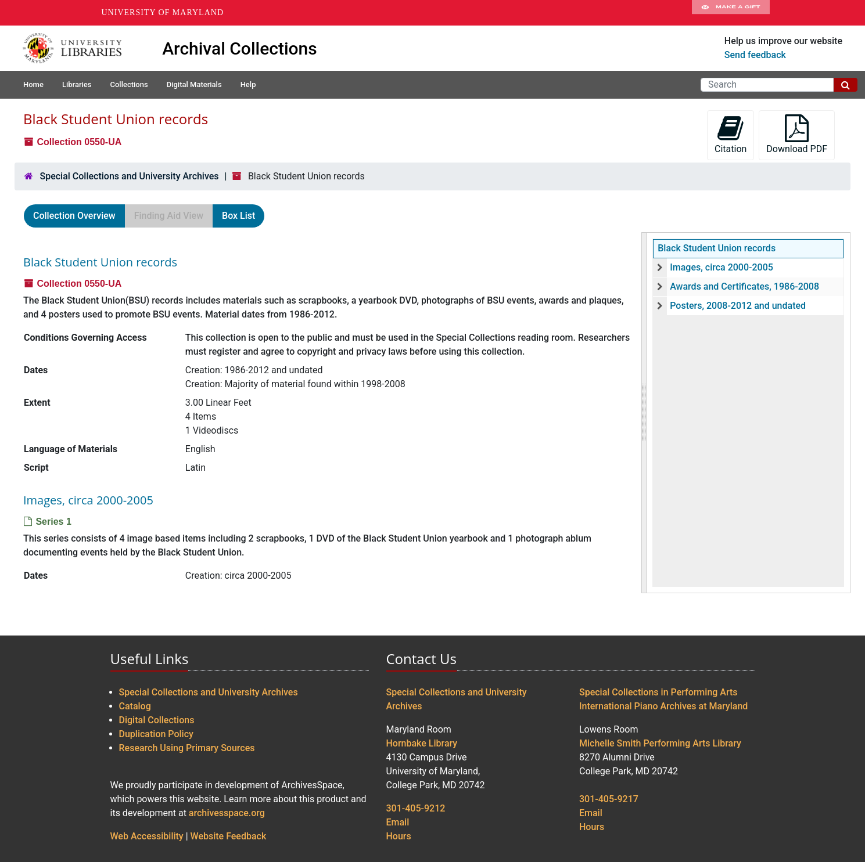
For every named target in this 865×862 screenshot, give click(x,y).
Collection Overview (74, 215)
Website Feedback (229, 836)
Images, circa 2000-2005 (721, 267)
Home (33, 84)
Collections (129, 84)
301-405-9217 (608, 799)
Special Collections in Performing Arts (658, 692)
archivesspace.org (227, 812)
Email (398, 822)
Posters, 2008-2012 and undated (738, 305)
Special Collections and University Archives (129, 176)
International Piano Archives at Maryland (663, 706)
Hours (398, 836)
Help (248, 84)
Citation (730, 134)
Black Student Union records (717, 248)
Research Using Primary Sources (187, 747)
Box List (238, 215)
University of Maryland (163, 12)
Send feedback (755, 54)
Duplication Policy (156, 734)
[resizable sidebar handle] (644, 413)
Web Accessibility (147, 836)
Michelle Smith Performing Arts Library (660, 743)
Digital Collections (157, 720)
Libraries (77, 84)
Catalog (135, 706)
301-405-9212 (416, 808)
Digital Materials (194, 84)
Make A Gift (730, 13)
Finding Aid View (168, 215)
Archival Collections (239, 48)
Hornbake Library (422, 743)
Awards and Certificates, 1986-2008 (744, 286)
